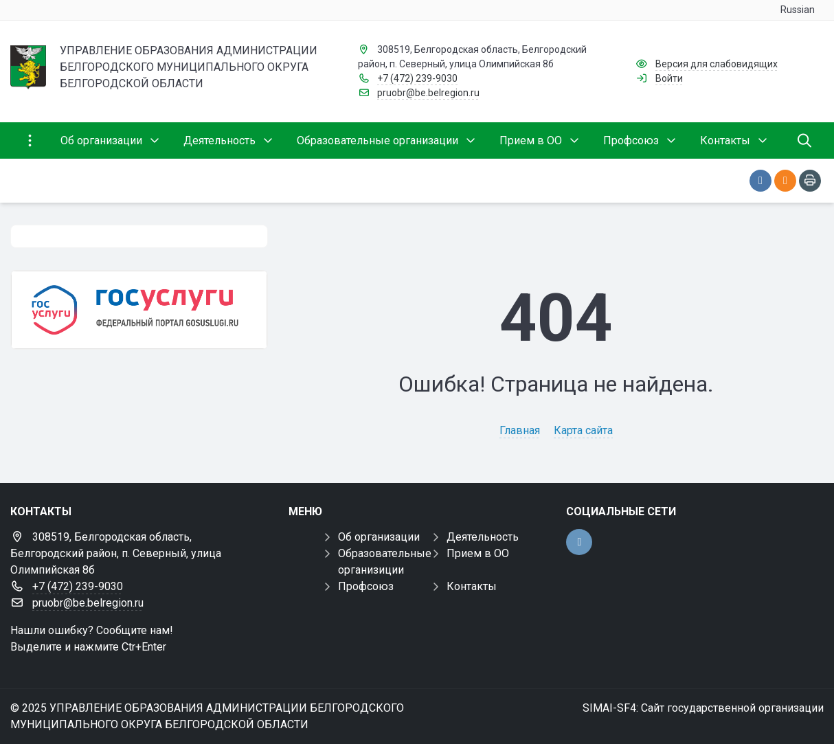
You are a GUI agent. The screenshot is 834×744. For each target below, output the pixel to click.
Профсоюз (366, 586)
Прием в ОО (478, 553)
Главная (519, 430)
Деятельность (483, 536)
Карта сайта (583, 430)
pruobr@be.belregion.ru (428, 92)
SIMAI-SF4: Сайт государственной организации (703, 707)
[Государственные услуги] (139, 310)
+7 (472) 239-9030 (417, 78)
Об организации (379, 536)
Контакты (472, 586)
